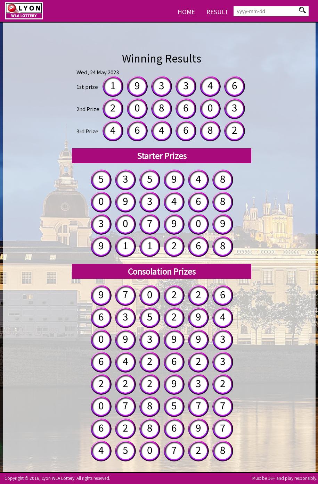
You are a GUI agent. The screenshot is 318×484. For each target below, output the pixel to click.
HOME (186, 11)
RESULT (217, 11)
